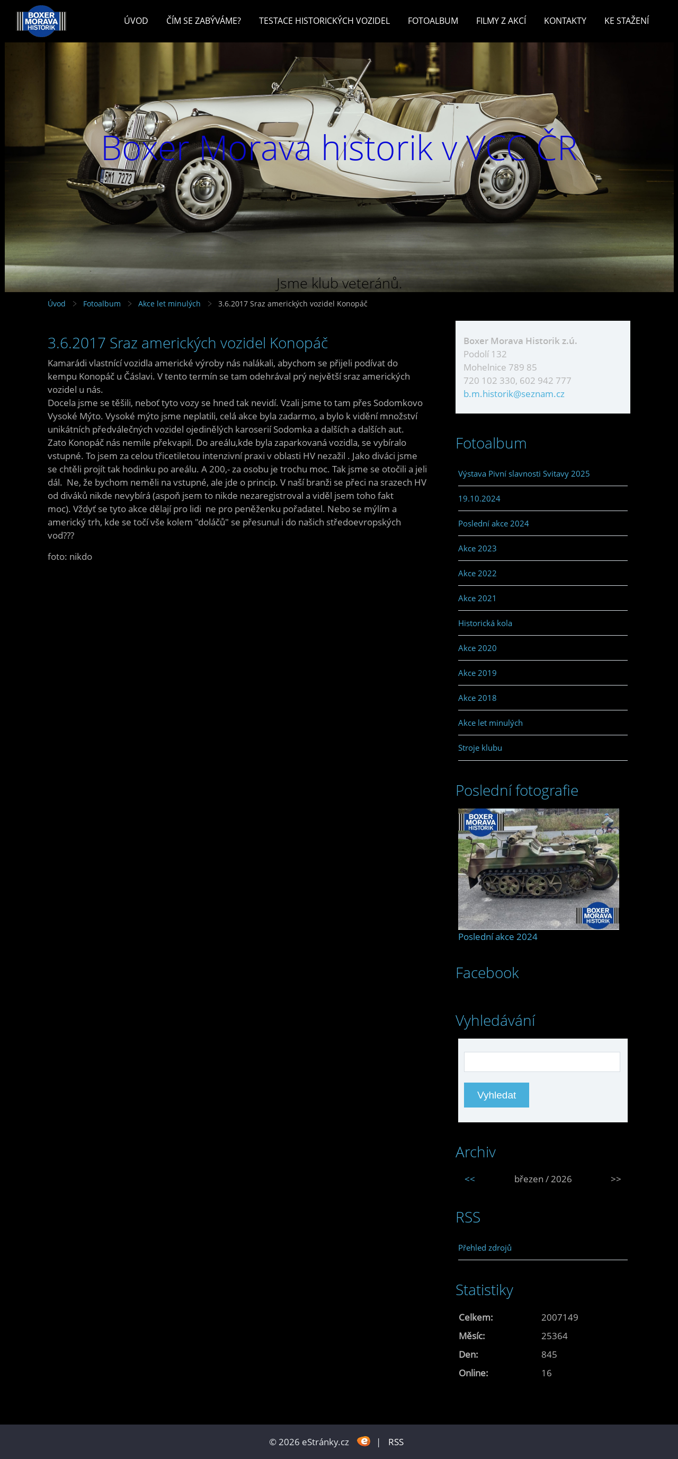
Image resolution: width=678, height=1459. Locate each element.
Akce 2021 (477, 598)
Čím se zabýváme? (203, 21)
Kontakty (565, 21)
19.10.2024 (479, 498)
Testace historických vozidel (324, 21)
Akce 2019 (477, 672)
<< (470, 1179)
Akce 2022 (477, 573)
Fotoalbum (433, 21)
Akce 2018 (477, 697)
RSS (396, 1442)
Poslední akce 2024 (493, 523)
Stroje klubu (480, 747)
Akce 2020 (477, 648)
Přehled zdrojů (485, 1247)
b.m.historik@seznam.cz (514, 394)
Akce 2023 (477, 548)
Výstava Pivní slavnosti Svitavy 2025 (524, 473)
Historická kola (485, 623)
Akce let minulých (169, 303)
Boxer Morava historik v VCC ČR (339, 147)
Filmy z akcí (501, 21)
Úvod (136, 21)
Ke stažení (626, 21)
